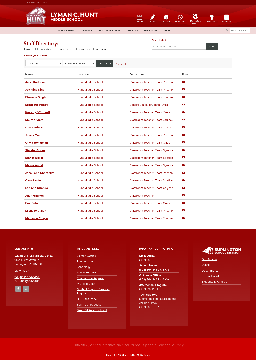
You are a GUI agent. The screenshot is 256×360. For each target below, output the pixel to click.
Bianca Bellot (34, 157)
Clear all (120, 64)
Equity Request (86, 272)
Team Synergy (164, 150)
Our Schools (209, 259)
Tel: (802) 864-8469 (27, 277)
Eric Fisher (32, 203)
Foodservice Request (90, 278)
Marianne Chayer (36, 218)
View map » (21, 270)
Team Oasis (161, 104)
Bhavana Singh (35, 97)
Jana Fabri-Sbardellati (40, 172)
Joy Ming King (34, 89)
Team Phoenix (164, 82)
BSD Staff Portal (87, 298)
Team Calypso (164, 127)
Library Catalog (86, 255)
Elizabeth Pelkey (36, 104)
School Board (210, 275)
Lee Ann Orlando (36, 187)
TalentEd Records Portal (92, 310)
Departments (210, 270)
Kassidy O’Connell (37, 112)
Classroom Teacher (142, 82)
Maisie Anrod (34, 165)
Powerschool (85, 261)
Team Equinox (164, 97)
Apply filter (105, 63)
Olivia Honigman (36, 142)
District (206, 264)
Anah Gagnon (34, 195)
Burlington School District (41, 2)
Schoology (83, 266)
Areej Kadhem (34, 82)
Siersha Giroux (35, 150)
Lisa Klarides (33, 127)
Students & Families (214, 281)
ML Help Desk (86, 283)
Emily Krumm (34, 119)
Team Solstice (164, 157)
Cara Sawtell (33, 180)
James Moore (34, 135)
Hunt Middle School (90, 82)
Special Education (141, 104)
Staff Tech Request (89, 304)
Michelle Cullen (35, 210)
